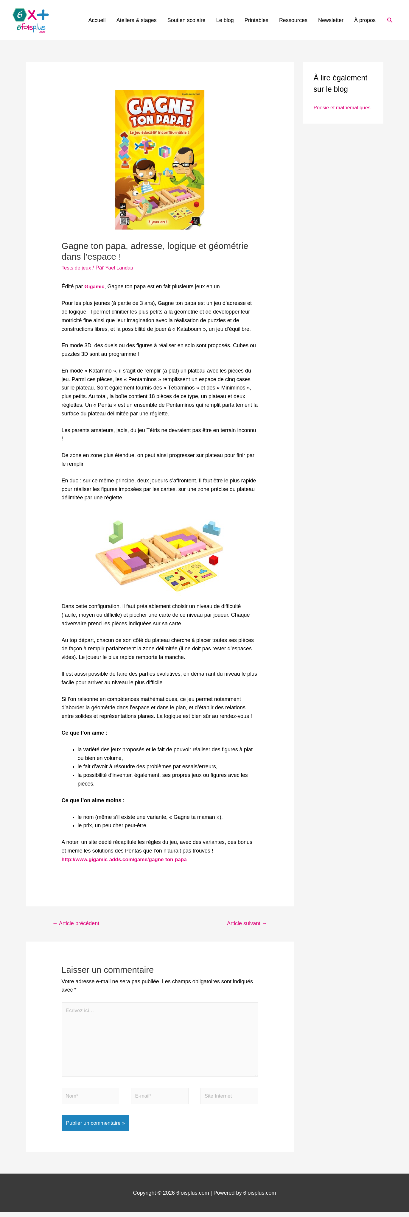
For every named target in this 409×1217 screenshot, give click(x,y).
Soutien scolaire (186, 20)
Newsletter (330, 20)
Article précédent (77, 923)
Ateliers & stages (136, 20)
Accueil (97, 20)
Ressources (293, 20)
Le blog (225, 20)
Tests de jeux (77, 268)
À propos (365, 20)
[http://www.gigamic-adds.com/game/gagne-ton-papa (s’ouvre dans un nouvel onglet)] (128, 859)
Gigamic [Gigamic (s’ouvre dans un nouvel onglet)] (95, 286)
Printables (256, 20)
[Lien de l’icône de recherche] (389, 20)
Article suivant (245, 923)
